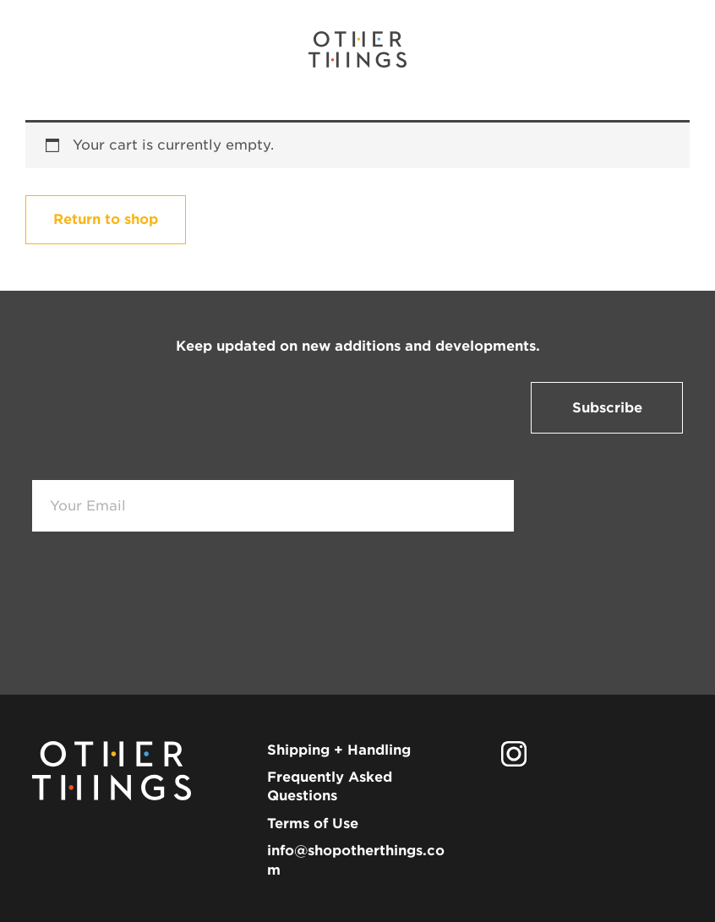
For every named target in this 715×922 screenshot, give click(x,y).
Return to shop (105, 219)
